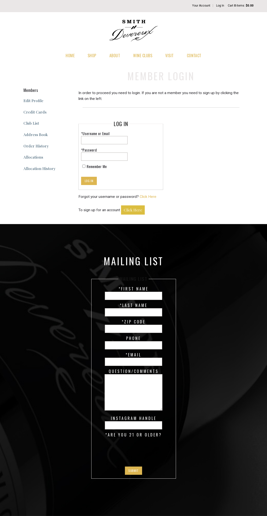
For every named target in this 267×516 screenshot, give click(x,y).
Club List (31, 123)
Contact (194, 55)
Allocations (33, 157)
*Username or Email (95, 133)
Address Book (35, 134)
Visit (169, 55)
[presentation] (133, 449)
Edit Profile (33, 100)
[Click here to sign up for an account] (133, 210)
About (114, 55)
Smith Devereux (134, 31)
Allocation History (39, 168)
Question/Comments (134, 371)
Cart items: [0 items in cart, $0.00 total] (240, 5)
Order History (36, 145)
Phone (133, 338)
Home (70, 55)
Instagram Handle (133, 418)
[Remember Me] (83, 166)
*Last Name (133, 305)
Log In (220, 5)
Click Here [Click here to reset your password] (148, 196)
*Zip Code (133, 322)
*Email (133, 355)
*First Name (133, 289)
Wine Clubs (142, 55)
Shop (92, 55)
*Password (89, 150)
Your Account (201, 5)
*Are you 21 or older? (133, 435)
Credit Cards (34, 111)
